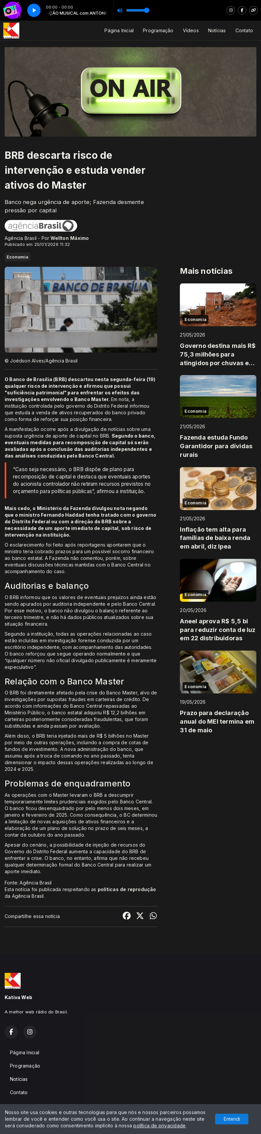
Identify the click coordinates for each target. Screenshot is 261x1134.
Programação (158, 30)
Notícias (217, 30)
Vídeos (191, 30)
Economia (18, 256)
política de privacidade (159, 1125)
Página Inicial (119, 30)
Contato (244, 30)
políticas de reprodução (127, 889)
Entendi (232, 1119)
